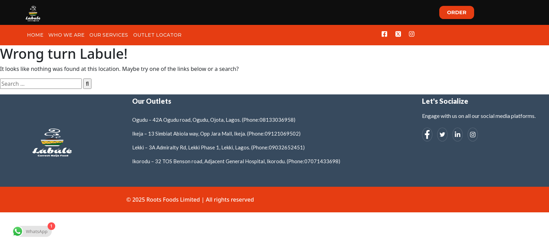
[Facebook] (384, 34)
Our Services (107, 35)
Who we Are (66, 35)
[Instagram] (411, 34)
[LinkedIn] (457, 134)
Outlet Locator (155, 35)
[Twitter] (398, 34)
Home (35, 35)
